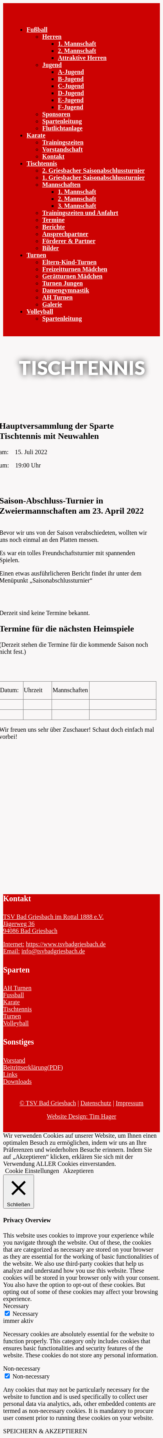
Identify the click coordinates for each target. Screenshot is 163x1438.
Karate (36, 135)
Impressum (129, 1103)
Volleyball (40, 311)
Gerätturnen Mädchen (72, 276)
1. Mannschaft (77, 43)
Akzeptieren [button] (78, 1170)
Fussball (13, 995)
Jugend (52, 64)
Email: (11, 951)
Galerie (52, 304)
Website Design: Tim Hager (81, 1116)
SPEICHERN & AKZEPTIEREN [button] (45, 1431)
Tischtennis (42, 163)
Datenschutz (96, 1103)
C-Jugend (71, 86)
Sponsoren (56, 114)
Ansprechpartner (65, 234)
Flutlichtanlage (62, 128)
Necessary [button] (16, 1306)
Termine (53, 220)
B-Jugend (71, 79)
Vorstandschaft (62, 149)
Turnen (36, 255)
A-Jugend (71, 72)
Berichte (53, 227)
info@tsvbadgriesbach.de (53, 951)
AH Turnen (57, 297)
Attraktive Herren (82, 57)
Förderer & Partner (68, 241)
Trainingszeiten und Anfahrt (80, 212)
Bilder (50, 248)
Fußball (37, 29)
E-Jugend (71, 100)
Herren (51, 36)
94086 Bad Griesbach (30, 930)
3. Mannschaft (77, 205)
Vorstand (14, 1060)
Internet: (13, 944)
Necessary (25, 1313)
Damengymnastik (65, 290)
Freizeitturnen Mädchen (74, 269)
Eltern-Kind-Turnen (69, 262)
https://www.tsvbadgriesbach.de (66, 944)
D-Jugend (71, 93)
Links (10, 1074)
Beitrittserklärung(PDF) (33, 1067)
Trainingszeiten (62, 142)
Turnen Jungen (62, 283)
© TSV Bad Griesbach (48, 1103)
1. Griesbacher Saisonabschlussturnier (93, 177)
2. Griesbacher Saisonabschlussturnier (93, 170)
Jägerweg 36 (18, 923)
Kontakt (53, 156)
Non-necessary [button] (21, 1368)
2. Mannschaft (77, 50)
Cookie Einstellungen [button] (32, 1170)
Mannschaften (61, 184)
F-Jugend (70, 107)
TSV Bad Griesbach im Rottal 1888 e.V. (53, 916)
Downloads (17, 1081)
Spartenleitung (62, 121)
